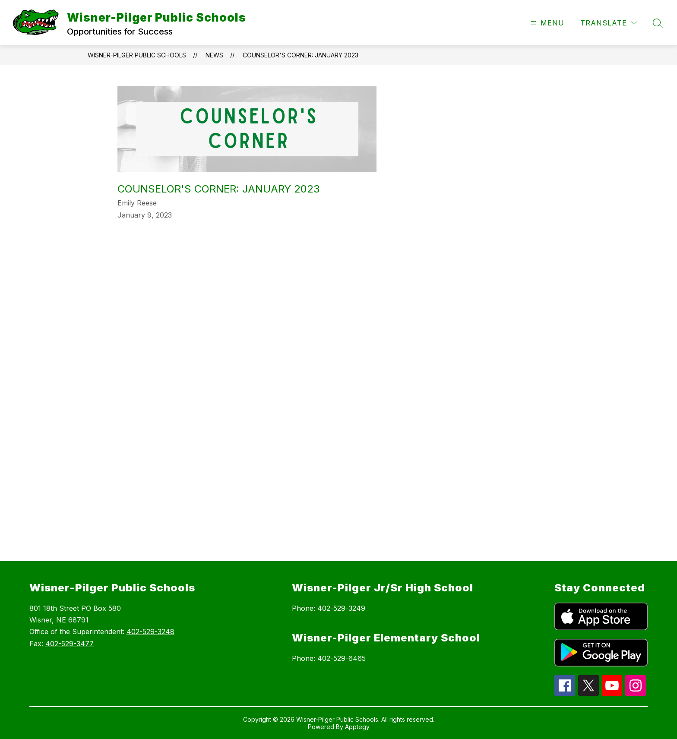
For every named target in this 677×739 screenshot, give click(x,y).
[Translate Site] (608, 23)
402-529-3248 (150, 631)
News (214, 55)
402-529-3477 (69, 643)
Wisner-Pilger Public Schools (137, 55)
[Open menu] (546, 23)
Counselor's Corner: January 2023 (300, 55)
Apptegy (357, 726)
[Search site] (658, 23)
